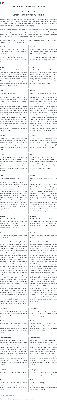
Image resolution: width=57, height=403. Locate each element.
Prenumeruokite (5, 399)
